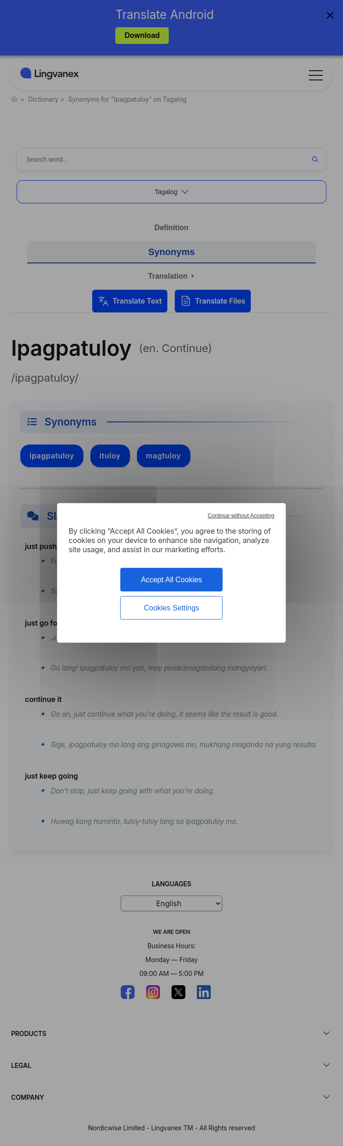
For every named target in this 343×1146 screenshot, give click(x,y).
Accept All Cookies (171, 580)
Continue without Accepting (240, 515)
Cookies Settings (171, 608)
